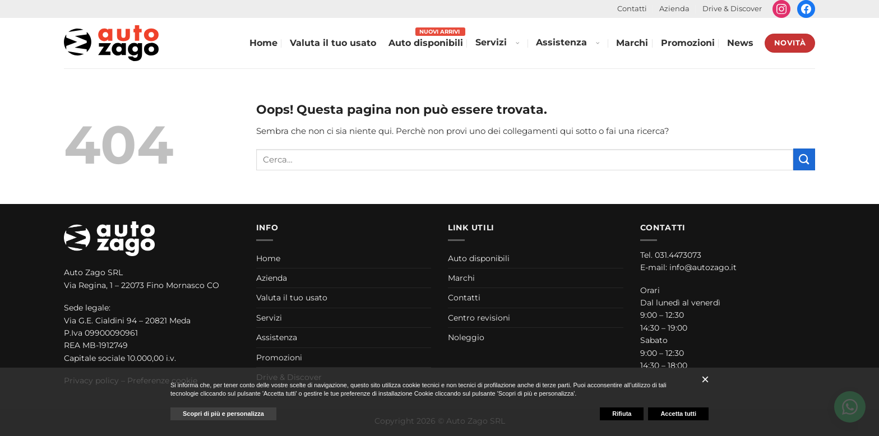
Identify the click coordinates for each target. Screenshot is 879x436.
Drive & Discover (732, 8)
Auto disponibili (425, 43)
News (740, 43)
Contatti (632, 8)
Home (263, 43)
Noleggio (466, 337)
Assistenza (561, 42)
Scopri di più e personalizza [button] (223, 413)
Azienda (674, 8)
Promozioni (688, 43)
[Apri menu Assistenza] (597, 43)
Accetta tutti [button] (678, 413)
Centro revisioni (479, 318)
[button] (705, 379)
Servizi (491, 42)
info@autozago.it (703, 267)
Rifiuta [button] (621, 413)
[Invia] (804, 159)
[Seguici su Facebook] (806, 9)
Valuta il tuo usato (333, 43)
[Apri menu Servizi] (517, 43)
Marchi (632, 43)
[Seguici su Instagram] (781, 9)
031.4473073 (678, 255)
